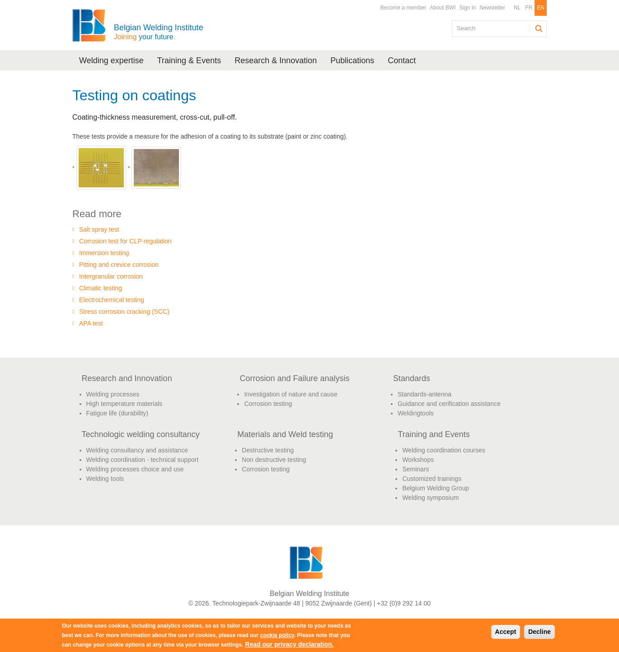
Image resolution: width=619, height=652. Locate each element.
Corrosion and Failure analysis (294, 378)
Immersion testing (104, 252)
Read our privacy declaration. (289, 644)
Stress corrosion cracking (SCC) (124, 311)
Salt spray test (99, 229)
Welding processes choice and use (135, 469)
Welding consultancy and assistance (137, 450)
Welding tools (105, 478)
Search (539, 28)
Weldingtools (416, 413)
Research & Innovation (275, 60)
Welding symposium (430, 497)
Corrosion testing (268, 403)
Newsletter (492, 8)
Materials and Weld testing (285, 434)
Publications (352, 60)
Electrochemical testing (111, 299)
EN (540, 8)
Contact (402, 60)
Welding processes (113, 394)
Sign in (468, 8)
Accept (505, 631)
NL (517, 8)
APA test (91, 323)
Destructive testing (268, 450)
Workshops (418, 459)
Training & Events (189, 60)
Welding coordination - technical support (142, 459)
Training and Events (433, 434)
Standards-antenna (424, 394)
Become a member (403, 8)
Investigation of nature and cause (290, 394)
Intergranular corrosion (111, 276)
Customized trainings (431, 478)
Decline (539, 631)
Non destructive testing (274, 459)
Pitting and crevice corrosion (119, 264)
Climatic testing (100, 288)
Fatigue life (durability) (117, 413)
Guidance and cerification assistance (449, 403)
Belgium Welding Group (435, 488)
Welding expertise (111, 60)
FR (528, 8)
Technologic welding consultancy (141, 434)
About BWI (442, 8)
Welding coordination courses (443, 450)
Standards (411, 378)
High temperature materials (124, 403)
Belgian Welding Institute (158, 32)
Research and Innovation (127, 378)
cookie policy (277, 635)
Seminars (415, 469)
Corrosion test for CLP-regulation (125, 241)
